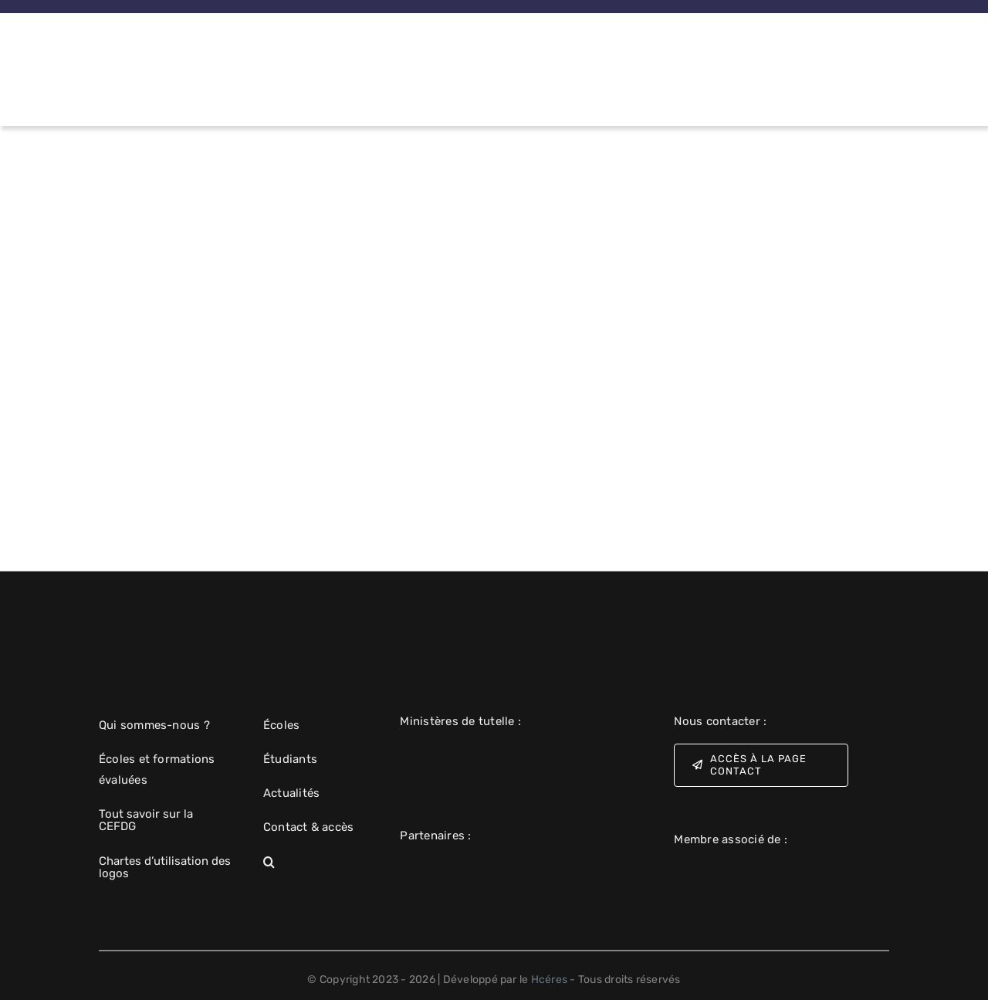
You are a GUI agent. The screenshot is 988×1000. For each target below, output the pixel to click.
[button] (308, 862)
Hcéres (549, 979)
